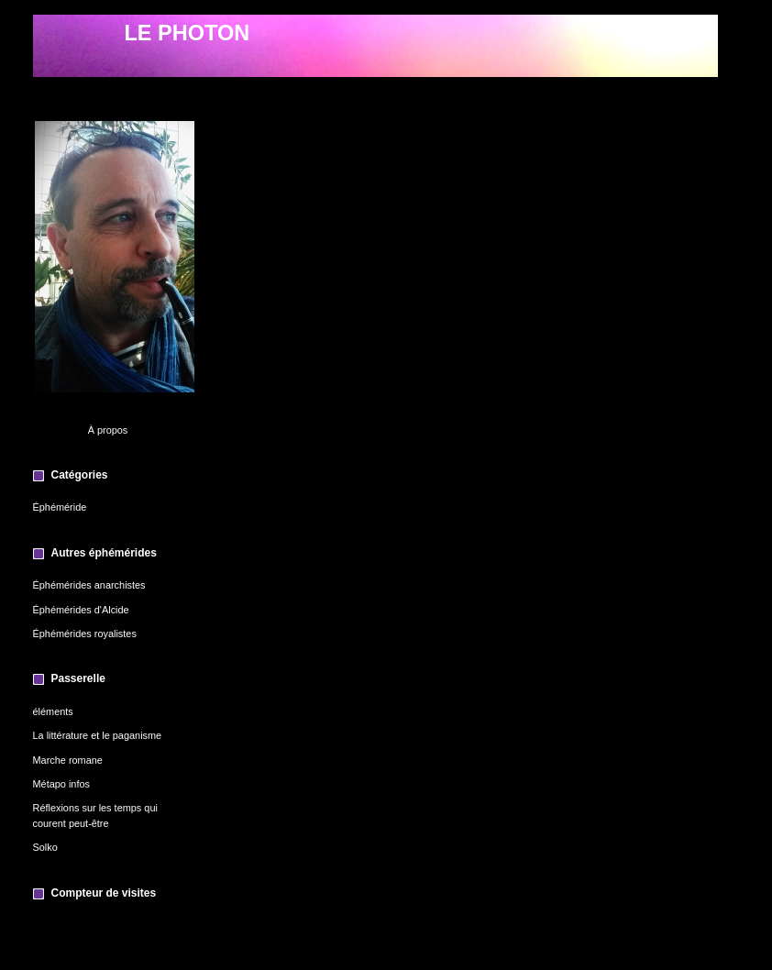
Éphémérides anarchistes (89, 584)
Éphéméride (60, 507)
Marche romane (68, 760)
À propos (108, 429)
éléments (53, 711)
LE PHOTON (187, 33)
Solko (45, 847)
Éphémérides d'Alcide (81, 609)
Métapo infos (61, 783)
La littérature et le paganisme (97, 735)
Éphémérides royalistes (85, 633)
